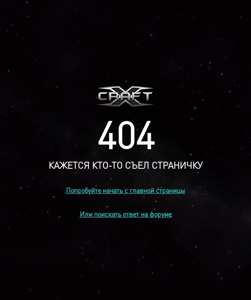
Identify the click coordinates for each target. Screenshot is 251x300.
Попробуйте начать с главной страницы (125, 190)
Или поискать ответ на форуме (126, 214)
